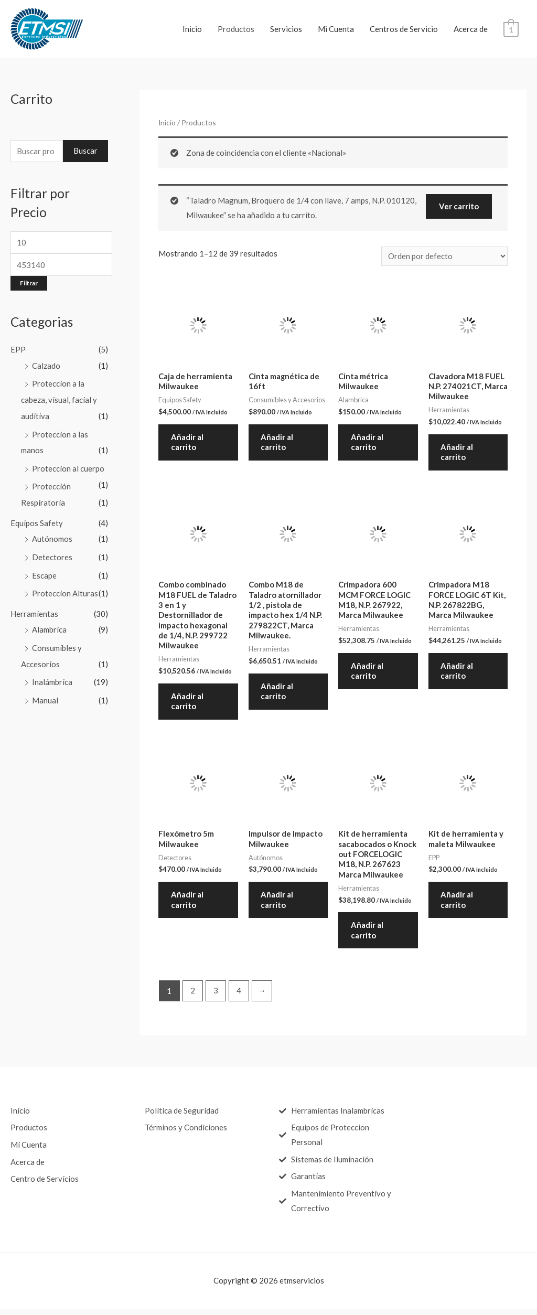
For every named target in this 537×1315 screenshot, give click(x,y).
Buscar (85, 151)
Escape (44, 570)
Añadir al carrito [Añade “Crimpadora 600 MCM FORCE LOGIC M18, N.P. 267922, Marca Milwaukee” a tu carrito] (367, 673)
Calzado (46, 366)
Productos (237, 29)
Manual (45, 693)
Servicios (287, 29)
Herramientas (34, 608)
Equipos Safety (36, 519)
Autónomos (52, 535)
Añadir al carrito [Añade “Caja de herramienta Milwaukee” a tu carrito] (187, 443)
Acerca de (472, 29)
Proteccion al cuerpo (68, 466)
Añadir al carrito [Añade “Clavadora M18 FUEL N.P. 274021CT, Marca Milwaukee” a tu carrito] (458, 454)
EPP (18, 350)
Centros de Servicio (405, 29)
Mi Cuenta (337, 29)
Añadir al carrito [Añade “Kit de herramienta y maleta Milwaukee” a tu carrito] (458, 904)
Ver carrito (459, 206)
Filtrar (29, 283)
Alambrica (49, 623)
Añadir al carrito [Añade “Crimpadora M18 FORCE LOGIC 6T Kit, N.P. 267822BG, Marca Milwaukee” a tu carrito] (458, 673)
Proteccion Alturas (65, 588)
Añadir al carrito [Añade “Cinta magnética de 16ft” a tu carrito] (278, 443)
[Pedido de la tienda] (444, 256)
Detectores (52, 553)
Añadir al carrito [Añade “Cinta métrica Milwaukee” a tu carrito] (367, 443)
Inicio (193, 29)
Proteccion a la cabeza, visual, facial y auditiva (59, 399)
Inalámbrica (52, 675)
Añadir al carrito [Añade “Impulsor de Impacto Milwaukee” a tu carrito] (278, 904)
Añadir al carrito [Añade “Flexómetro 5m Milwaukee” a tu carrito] (187, 904)
